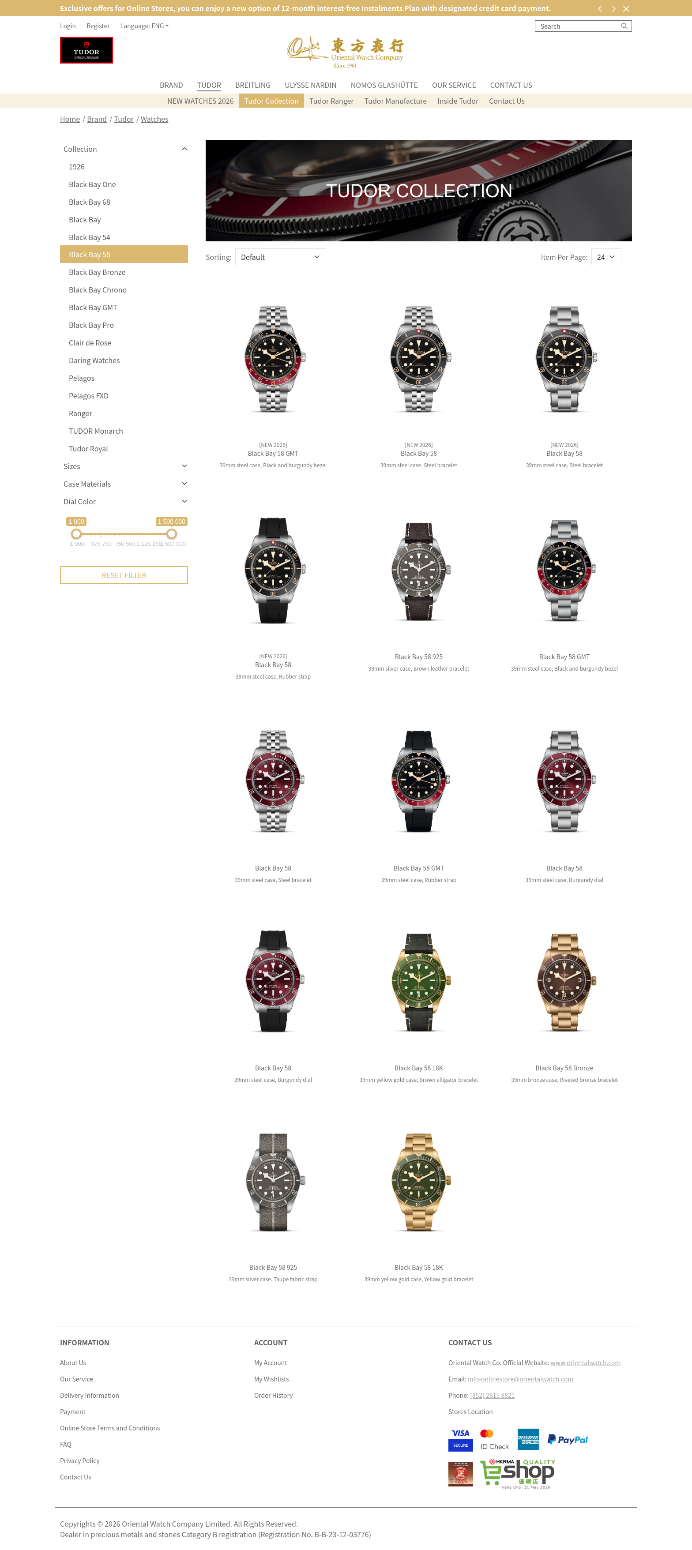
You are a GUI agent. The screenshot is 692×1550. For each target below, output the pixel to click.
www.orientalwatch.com (586, 1362)
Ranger (80, 413)
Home (70, 118)
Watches (154, 118)
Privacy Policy (80, 1460)
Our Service (454, 84)
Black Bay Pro (91, 324)
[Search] (624, 26)
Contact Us (511, 84)
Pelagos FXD (89, 395)
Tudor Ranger (331, 100)
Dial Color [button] (80, 501)
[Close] (626, 9)
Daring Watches (94, 360)
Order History (273, 1395)
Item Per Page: (564, 256)
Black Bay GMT (93, 307)
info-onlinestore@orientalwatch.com (520, 1378)
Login (68, 25)
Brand (171, 84)
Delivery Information (89, 1395)
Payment (73, 1411)
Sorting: (219, 256)
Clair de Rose (90, 342)
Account (271, 1342)
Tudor (209, 84)
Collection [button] (80, 148)
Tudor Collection (271, 100)
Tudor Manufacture (396, 100)
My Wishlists (271, 1378)
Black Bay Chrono (98, 289)
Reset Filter (124, 575)
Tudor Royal (88, 448)
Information (84, 1342)
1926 (77, 166)
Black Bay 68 (89, 201)
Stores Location (470, 1411)
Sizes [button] (72, 466)
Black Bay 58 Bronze (565, 1067)
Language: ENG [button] (142, 25)
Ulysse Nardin (311, 84)
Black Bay (85, 219)
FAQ (65, 1444)
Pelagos (81, 377)
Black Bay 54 (89, 237)
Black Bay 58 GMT (273, 453)
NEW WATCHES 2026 (200, 100)
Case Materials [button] (87, 483)
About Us (73, 1362)
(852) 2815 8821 (492, 1395)
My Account (270, 1362)
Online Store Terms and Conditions (110, 1427)
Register (97, 25)
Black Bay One (92, 184)
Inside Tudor (457, 100)
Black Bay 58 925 (419, 656)
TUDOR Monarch (96, 430)
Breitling (253, 84)
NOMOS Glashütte (384, 84)
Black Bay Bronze (97, 271)
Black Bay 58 (89, 254)
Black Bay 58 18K (419, 1067)
